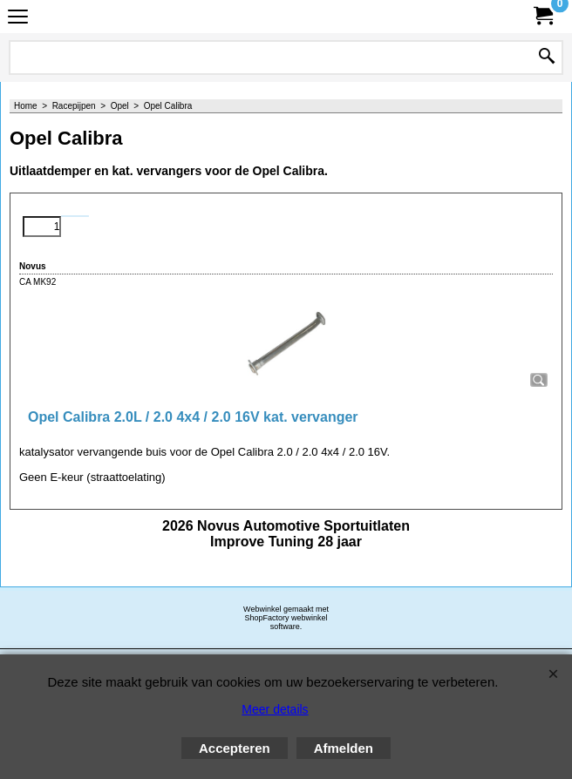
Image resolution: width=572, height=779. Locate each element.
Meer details (275, 709)
